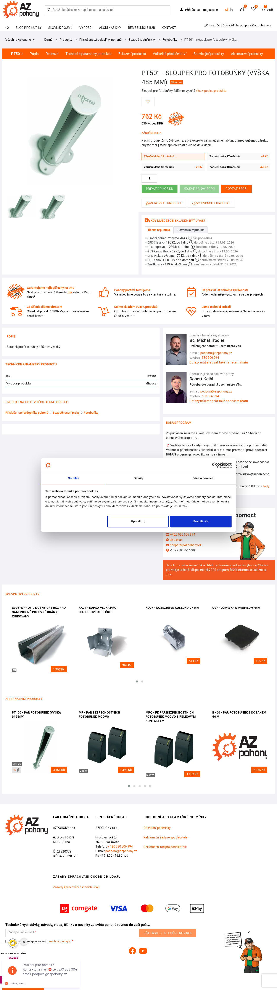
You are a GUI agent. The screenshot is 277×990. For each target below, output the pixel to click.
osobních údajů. (59, 941)
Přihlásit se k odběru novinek (168, 933)
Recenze (52, 54)
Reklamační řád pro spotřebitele (165, 837)
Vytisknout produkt (211, 203)
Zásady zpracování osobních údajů (76, 887)
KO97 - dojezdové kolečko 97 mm (172, 607)
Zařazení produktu (132, 54)
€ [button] (232, 9)
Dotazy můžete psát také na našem (219, 362)
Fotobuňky (170, 40)
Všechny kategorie (20, 40)
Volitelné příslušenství (169, 54)
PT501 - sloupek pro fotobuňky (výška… (211, 40)
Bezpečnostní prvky (142, 40)
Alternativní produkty (247, 54)
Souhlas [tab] (73, 478)
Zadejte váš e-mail (21, 932)
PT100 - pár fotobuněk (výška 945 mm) (36, 715)
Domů (48, 40)
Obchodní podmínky (157, 828)
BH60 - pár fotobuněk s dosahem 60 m (239, 715)
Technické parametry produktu (88, 54)
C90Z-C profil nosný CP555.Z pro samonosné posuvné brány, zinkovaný (39, 612)
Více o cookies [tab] (203, 478)
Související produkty (208, 54)
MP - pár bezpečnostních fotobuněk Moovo (99, 715)
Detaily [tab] (138, 478)
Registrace (210, 10)
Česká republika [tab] (159, 230)
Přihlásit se (190, 10)
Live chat (176, 540)
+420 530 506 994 (220, 25)
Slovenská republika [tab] (191, 230)
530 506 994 (210, 358)
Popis (34, 54)
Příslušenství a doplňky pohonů (100, 40)
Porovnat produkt (164, 203)
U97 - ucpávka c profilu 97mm (236, 607)
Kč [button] (226, 9)
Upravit (138, 521)
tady (266, 486)
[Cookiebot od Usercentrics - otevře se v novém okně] (213, 465)
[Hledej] (49, 9)
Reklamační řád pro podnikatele (165, 847)
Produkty (66, 40)
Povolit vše (200, 521)
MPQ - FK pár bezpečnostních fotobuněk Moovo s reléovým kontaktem (171, 717)
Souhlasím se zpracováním (38, 941)
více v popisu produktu (211, 91)
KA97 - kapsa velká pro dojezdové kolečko (98, 610)
